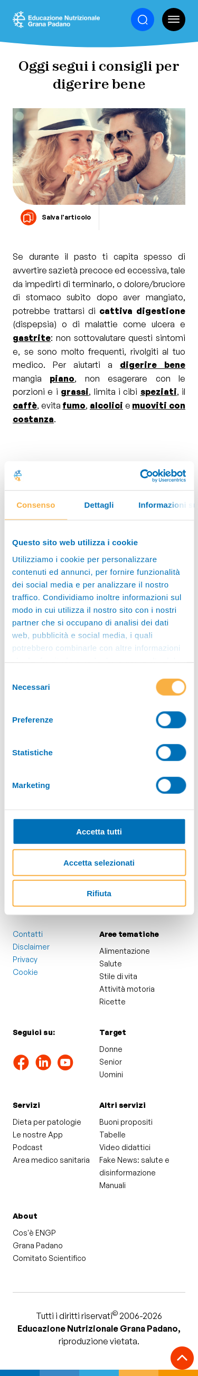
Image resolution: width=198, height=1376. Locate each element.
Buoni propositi (126, 1121)
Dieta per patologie (47, 1121)
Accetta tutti (99, 831)
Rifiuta (99, 893)
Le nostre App (38, 1134)
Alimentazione (124, 950)
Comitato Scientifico (49, 1258)
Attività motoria (127, 988)
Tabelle (112, 1134)
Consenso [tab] (35, 504)
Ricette (112, 1001)
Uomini (111, 1074)
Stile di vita (118, 976)
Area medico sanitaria (51, 1159)
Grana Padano (38, 1245)
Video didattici (124, 1147)
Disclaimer (31, 946)
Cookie (25, 971)
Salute (110, 963)
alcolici (106, 405)
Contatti (28, 933)
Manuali (112, 1185)
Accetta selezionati (99, 862)
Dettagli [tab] (99, 504)
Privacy (25, 959)
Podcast (28, 1147)
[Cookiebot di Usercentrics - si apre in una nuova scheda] (141, 475)
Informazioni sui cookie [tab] (166, 504)
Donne (110, 1049)
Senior (110, 1061)
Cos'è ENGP (34, 1232)
